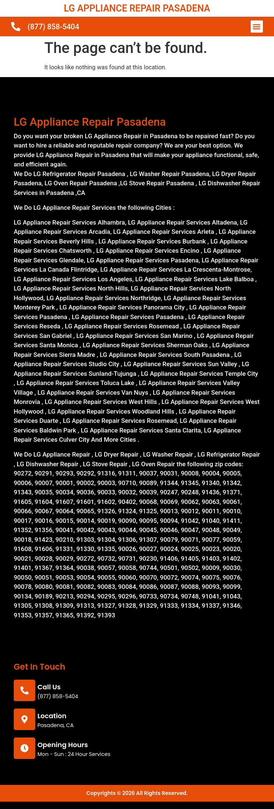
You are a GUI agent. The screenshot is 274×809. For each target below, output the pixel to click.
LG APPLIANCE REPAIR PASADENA (137, 8)
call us (49, 687)
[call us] (24, 690)
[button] (257, 26)
